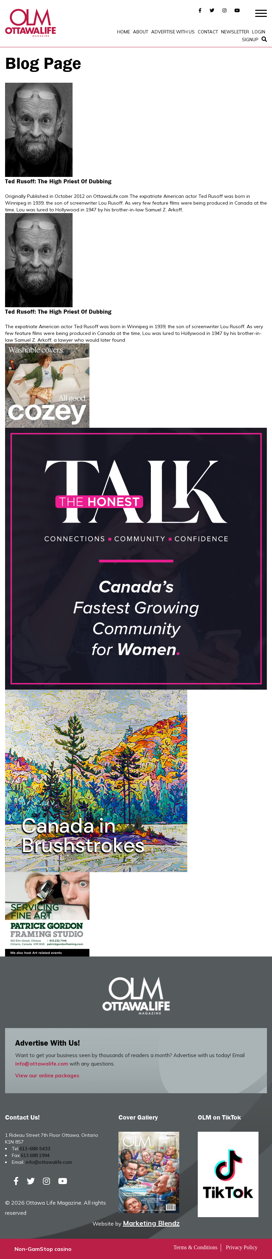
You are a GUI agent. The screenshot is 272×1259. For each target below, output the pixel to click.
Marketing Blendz (151, 1223)
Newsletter (235, 31)
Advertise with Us (173, 31)
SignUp (250, 39)
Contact (208, 31)
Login (258, 31)
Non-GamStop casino (43, 1248)
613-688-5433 (34, 1149)
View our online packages (47, 1075)
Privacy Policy (241, 1247)
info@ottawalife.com (41, 1063)
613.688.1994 (35, 1155)
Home (123, 31)
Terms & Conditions (195, 1247)
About (140, 31)
